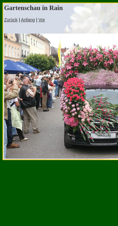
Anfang (28, 19)
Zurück (11, 19)
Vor (41, 19)
